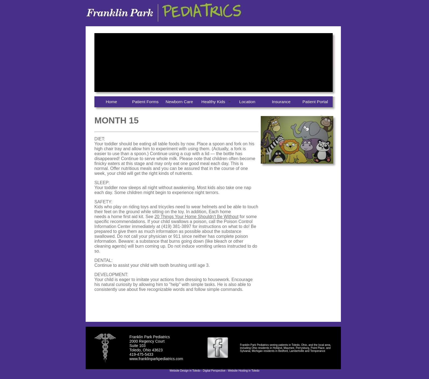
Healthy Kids (213, 101)
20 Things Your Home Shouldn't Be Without (197, 216)
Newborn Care (179, 101)
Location (247, 101)
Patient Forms (145, 101)
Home (111, 101)
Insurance (281, 101)
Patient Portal (315, 101)
